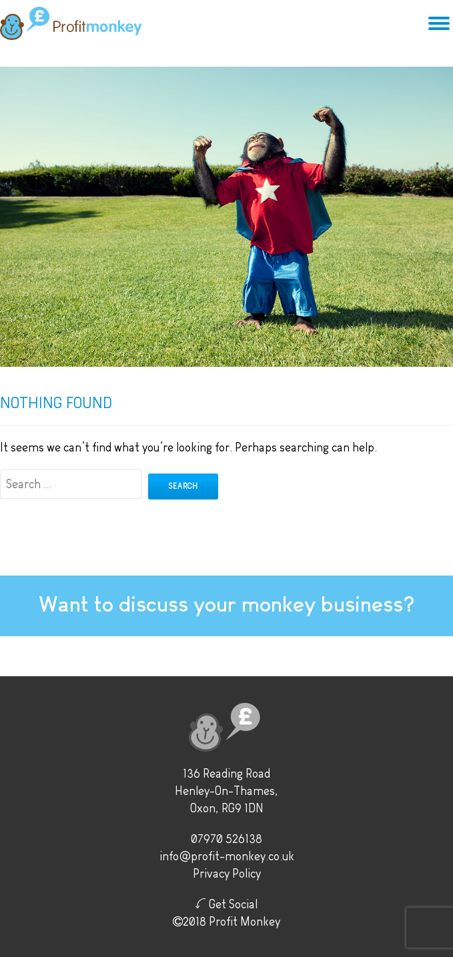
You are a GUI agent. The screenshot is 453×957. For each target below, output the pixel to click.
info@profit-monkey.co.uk (226, 856)
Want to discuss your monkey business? (226, 604)
